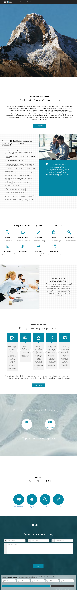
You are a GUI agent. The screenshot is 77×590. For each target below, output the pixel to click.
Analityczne (22, 580)
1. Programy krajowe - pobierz (13, 150)
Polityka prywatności (32, 577)
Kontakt (29, 2)
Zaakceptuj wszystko (38, 586)
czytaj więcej (39, 126)
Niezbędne (7, 580)
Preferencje (66, 580)
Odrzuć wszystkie (62, 586)
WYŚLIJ (38, 566)
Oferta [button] (22, 2)
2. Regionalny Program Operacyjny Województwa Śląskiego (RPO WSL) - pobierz (18, 153)
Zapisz (13, 586)
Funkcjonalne (52, 580)
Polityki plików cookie (23, 577)
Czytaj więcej (38, 385)
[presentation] (16, 558)
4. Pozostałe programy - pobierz (14, 160)
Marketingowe (37, 580)
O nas (16, 2)
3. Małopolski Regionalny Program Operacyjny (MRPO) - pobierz (20, 157)
